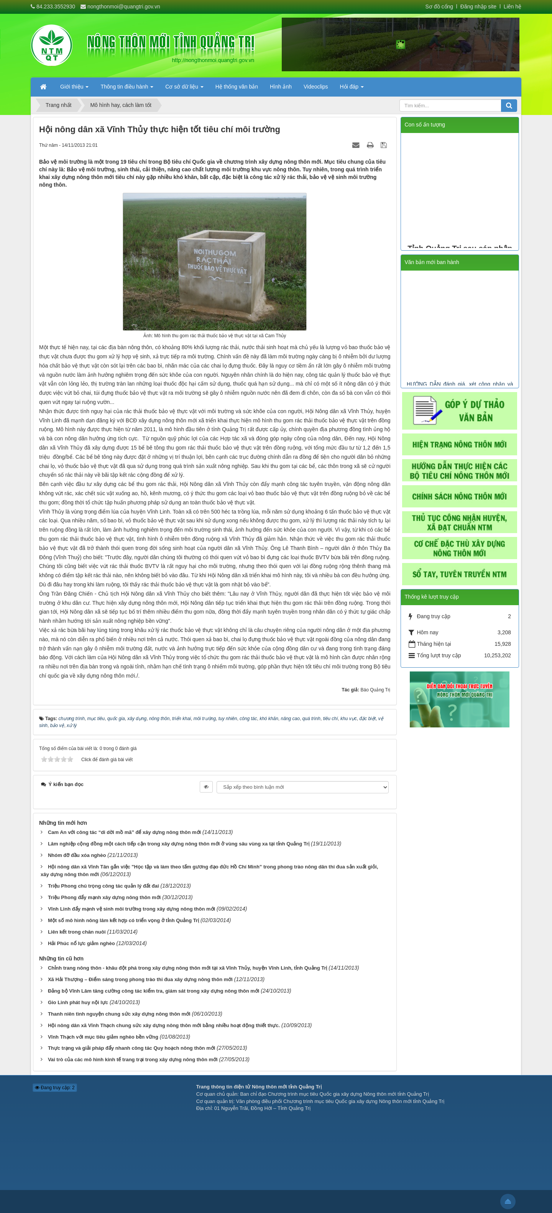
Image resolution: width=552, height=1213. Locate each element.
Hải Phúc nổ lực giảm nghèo (81, 943)
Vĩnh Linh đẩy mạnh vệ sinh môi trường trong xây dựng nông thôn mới (131, 909)
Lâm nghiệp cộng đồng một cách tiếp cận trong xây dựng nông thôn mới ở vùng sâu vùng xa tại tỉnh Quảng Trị (178, 844)
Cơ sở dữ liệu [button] (184, 89)
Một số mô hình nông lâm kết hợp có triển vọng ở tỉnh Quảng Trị (123, 920)
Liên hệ (512, 6)
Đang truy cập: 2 (55, 1087)
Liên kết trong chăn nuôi (77, 932)
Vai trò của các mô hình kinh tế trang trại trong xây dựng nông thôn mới (133, 1059)
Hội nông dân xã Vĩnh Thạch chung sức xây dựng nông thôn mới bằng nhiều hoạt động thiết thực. (164, 1025)
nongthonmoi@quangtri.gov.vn (123, 6)
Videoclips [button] (316, 87)
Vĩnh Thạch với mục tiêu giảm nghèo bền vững (103, 1037)
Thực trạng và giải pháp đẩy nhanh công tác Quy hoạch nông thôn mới (131, 1048)
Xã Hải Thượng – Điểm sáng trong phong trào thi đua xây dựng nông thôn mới (140, 979)
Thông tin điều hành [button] (126, 89)
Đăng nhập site (477, 6)
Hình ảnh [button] (281, 87)
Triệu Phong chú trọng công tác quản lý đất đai (103, 886)
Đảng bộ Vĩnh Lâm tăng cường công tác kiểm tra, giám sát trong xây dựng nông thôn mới (153, 991)
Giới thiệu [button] (74, 89)
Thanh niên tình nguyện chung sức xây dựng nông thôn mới (119, 1014)
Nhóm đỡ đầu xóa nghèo (77, 855)
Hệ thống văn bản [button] (236, 87)
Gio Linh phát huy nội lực (78, 1002)
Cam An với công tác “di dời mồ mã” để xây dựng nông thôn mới (124, 832)
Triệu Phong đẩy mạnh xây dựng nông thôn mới (104, 897)
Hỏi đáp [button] (352, 89)
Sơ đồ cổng (439, 6)
